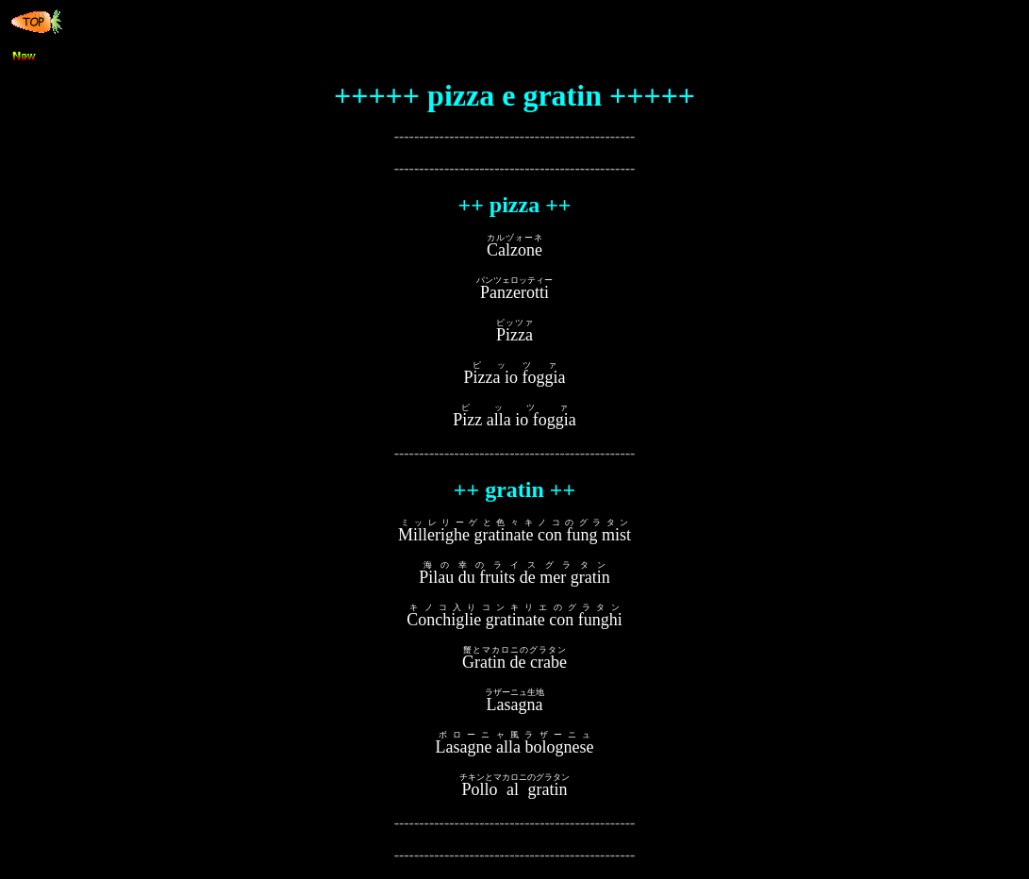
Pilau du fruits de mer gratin (514, 577)
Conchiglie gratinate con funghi (514, 619)
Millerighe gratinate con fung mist (514, 534)
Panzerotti (514, 292)
